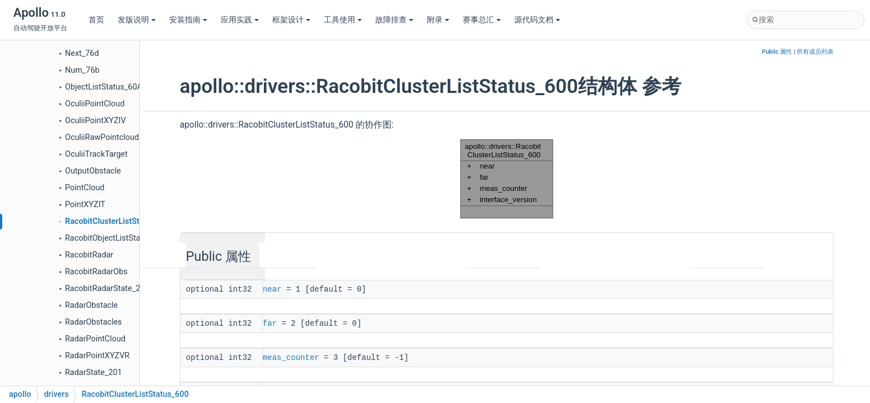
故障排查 (394, 20)
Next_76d (82, 53)
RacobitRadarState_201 (107, 288)
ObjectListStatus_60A (103, 87)
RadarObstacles (93, 322)
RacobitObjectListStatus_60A (117, 238)
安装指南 (188, 20)
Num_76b (82, 70)
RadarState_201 (93, 372)
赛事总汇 (482, 20)
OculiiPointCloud (94, 104)
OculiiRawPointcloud (102, 137)
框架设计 (291, 20)
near (272, 288)
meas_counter (291, 356)
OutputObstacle (93, 171)
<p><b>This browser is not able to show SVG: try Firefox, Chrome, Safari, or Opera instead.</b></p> (507, 179)
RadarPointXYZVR (97, 355)
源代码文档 (537, 20)
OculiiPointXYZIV (95, 120)
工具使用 (343, 20)
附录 (438, 20)
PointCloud (84, 188)
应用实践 (240, 20)
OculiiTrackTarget (96, 154)
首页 (96, 20)
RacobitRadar (89, 255)
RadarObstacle (91, 305)
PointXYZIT (85, 204)
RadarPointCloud (95, 339)
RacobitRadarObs (96, 272)
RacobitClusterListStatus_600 (119, 221)
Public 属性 (777, 51)
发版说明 (137, 20)
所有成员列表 (815, 51)
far (270, 322)
